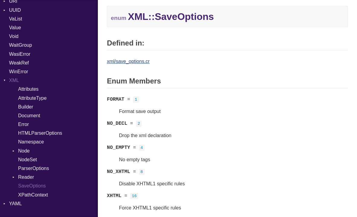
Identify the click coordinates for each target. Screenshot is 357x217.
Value (15, 27)
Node (24, 150)
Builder (25, 106)
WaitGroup (20, 45)
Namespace (31, 141)
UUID (15, 10)
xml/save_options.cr (128, 61)
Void (13, 36)
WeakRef (19, 62)
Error (23, 124)
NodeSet (27, 159)
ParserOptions (33, 168)
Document (29, 115)
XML (14, 80)
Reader (26, 177)
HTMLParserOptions (40, 133)
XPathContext (33, 194)
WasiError (20, 54)
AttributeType (32, 98)
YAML (15, 203)
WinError (18, 71)
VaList (15, 18)
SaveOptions (32, 185)
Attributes (28, 89)
